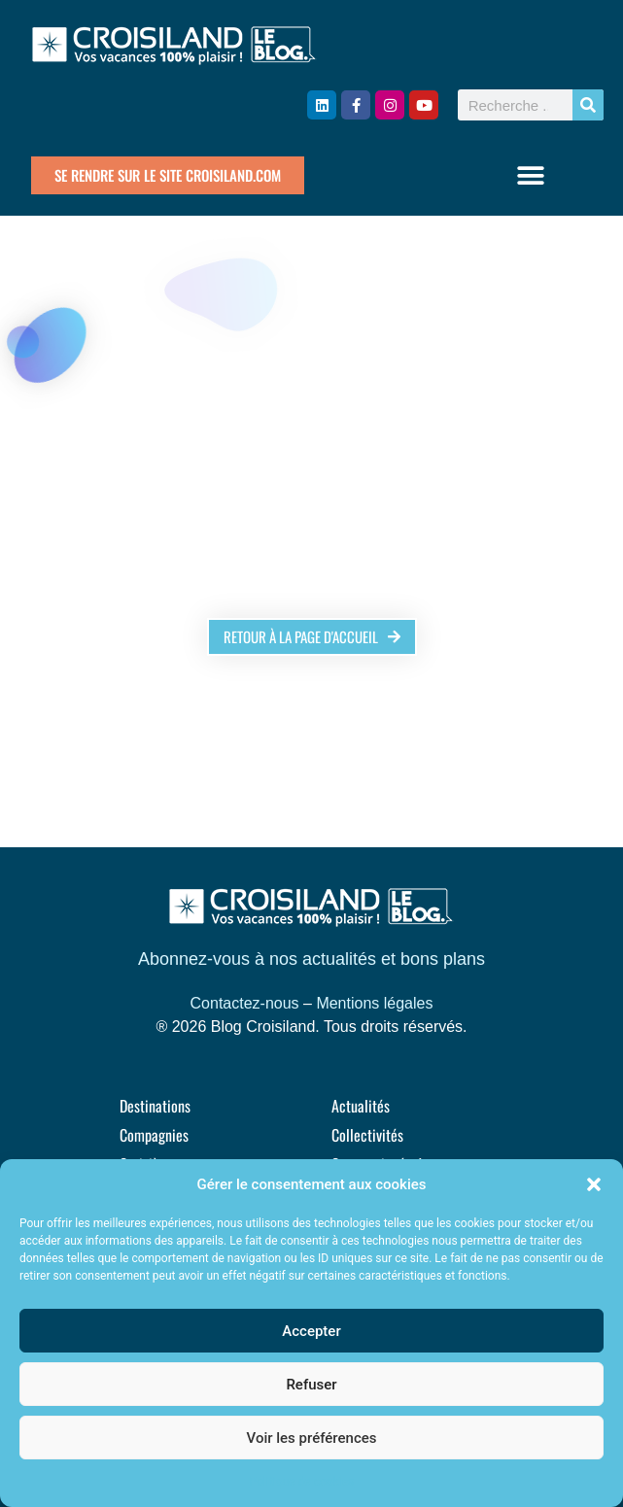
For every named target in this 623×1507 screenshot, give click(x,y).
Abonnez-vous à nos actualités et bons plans (311, 959)
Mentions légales (374, 1003)
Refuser (311, 1384)
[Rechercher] (588, 104)
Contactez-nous (244, 1003)
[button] (594, 1184)
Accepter (311, 1331)
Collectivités (367, 1135)
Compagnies (154, 1135)
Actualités (360, 1105)
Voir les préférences (312, 1438)
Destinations (155, 1105)
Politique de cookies (302, 1482)
